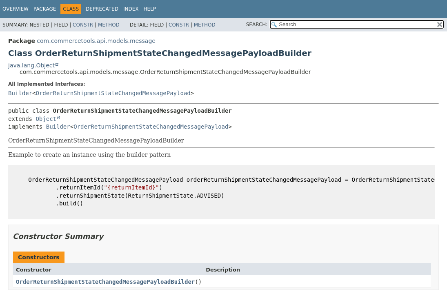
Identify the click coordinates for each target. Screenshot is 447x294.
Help (149, 9)
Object (46, 119)
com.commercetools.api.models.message (96, 41)
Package (44, 9)
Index (131, 9)
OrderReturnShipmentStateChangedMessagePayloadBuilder (105, 281)
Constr (83, 25)
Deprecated (102, 9)
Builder (20, 93)
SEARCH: (257, 24)
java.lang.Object (31, 65)
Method (109, 25)
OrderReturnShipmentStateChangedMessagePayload (113, 93)
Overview (15, 9)
